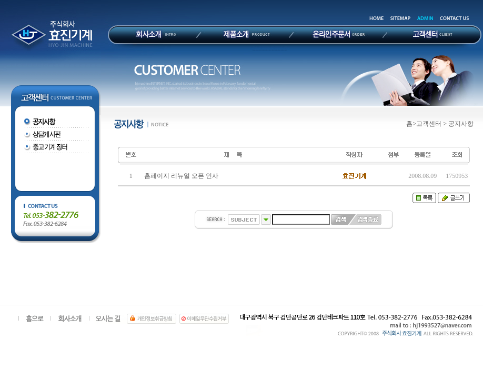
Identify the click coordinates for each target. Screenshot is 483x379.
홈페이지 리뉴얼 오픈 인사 (181, 175)
